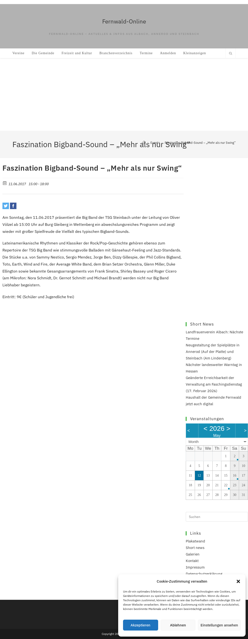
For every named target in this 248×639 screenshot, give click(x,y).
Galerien (193, 554)
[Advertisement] (124, 94)
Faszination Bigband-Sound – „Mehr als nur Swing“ (200, 143)
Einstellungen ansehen (219, 625)
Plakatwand (195, 541)
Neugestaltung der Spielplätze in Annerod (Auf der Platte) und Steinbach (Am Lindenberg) (213, 351)
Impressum (195, 567)
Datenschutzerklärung (204, 573)
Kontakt (192, 560)
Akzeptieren (140, 625)
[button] (238, 581)
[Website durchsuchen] (230, 53)
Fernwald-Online (124, 21)
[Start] (144, 143)
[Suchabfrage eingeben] (217, 517)
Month (193, 442)
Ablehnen (178, 625)
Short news (195, 547)
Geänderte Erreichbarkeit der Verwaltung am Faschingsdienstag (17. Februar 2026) (214, 384)
